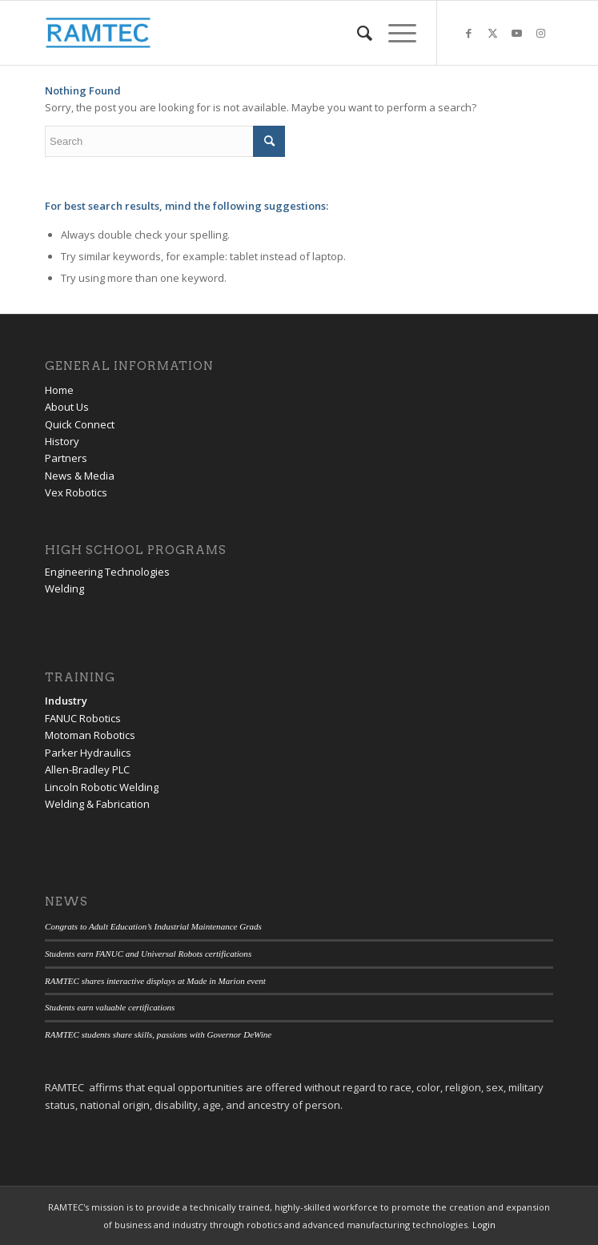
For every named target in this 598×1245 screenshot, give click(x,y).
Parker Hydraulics (88, 752)
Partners (66, 458)
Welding (64, 588)
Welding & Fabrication (97, 804)
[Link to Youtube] (517, 33)
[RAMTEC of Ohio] (248, 33)
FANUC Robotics (83, 718)
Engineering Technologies (107, 571)
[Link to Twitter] (493, 33)
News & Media (79, 475)
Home (59, 390)
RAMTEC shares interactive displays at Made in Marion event (155, 981)
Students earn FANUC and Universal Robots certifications (148, 953)
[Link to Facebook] (469, 33)
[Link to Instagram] (541, 33)
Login (484, 1225)
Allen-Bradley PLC (87, 769)
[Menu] (394, 33)
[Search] (356, 33)
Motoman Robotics (90, 735)
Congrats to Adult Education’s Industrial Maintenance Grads (153, 926)
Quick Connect (79, 424)
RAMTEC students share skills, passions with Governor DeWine (158, 1034)
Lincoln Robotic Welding (102, 787)
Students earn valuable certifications (110, 1007)
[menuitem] (356, 33)
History (62, 441)
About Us (67, 407)
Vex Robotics (76, 492)
